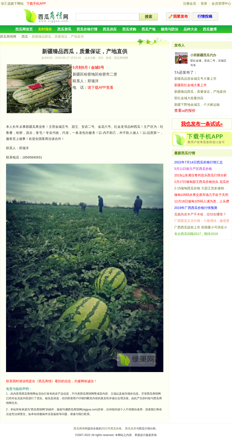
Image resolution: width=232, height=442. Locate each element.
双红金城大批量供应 (188, 98)
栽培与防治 (169, 29)
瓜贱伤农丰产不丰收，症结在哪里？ (200, 214)
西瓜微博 (210, 29)
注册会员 (189, 3)
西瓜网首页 (24, 29)
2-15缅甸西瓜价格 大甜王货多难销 (199, 188)
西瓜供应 (110, 29)
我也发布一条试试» (202, 123)
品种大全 (190, 29)
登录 (204, 3)
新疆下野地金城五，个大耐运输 (197, 104)
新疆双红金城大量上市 (190, 85)
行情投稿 (204, 16)
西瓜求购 (129, 29)
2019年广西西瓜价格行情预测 (195, 208)
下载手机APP (36, 3)
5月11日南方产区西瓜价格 (193, 169)
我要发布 (180, 16)
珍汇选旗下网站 (12, 3)
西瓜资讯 (64, 29)
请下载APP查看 (100, 87)
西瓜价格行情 (87, 29)
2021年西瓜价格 (111, 428)
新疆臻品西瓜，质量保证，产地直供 (200, 91)
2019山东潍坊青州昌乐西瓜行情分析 (200, 175)
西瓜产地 (148, 29)
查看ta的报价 (185, 110)
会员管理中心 (221, 3)
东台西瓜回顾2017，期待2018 (196, 234)
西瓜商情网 (8, 36)
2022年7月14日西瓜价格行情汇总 (198, 162)
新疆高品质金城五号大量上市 (195, 78)
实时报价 (45, 29)
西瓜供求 (130, 428)
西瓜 (25, 36)
